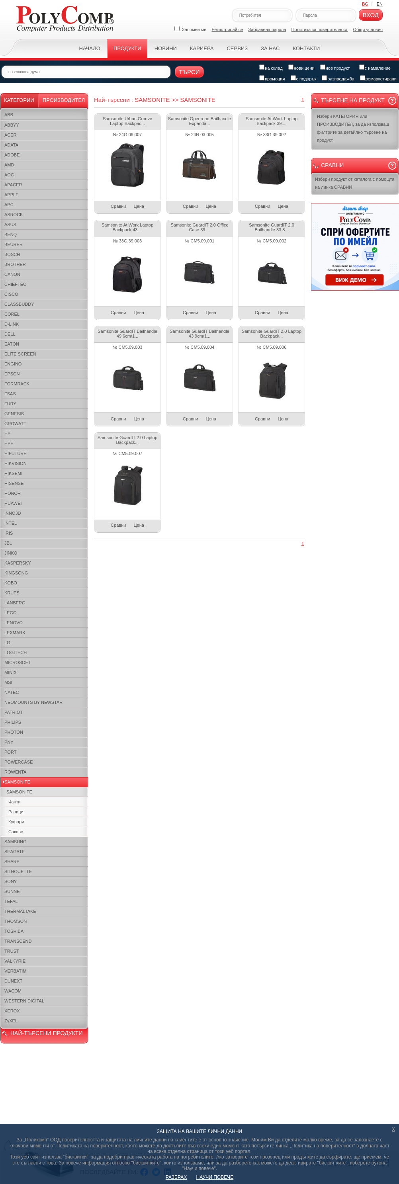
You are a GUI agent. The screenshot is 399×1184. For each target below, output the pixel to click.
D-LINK (11, 324)
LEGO (10, 612)
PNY (9, 742)
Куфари (16, 821)
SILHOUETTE (18, 871)
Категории (19, 100)
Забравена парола (267, 29)
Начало (89, 48)
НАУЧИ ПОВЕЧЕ (215, 1177)
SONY (10, 881)
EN (380, 4)
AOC (9, 174)
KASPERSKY (17, 563)
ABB (8, 114)
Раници (15, 811)
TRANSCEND (17, 941)
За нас (270, 48)
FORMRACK (16, 383)
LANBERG (14, 602)
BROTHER (15, 264)
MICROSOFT (17, 662)
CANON (12, 274)
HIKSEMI (13, 473)
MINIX (10, 672)
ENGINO (13, 363)
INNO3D (12, 513)
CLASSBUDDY (19, 304)
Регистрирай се (227, 29)
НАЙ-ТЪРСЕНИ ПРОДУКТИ (46, 1033)
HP (7, 433)
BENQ (10, 234)
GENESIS (14, 413)
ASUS (10, 224)
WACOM (13, 991)
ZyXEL (11, 1020)
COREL (12, 314)
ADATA (11, 145)
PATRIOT (13, 712)
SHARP (12, 861)
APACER (13, 184)
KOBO (10, 582)
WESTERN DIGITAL (24, 1000)
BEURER (13, 244)
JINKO (10, 553)
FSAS (10, 393)
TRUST (11, 951)
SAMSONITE (17, 782)
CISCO (11, 294)
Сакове (15, 831)
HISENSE (13, 483)
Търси (189, 71)
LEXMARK (14, 632)
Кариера (201, 48)
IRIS (8, 533)
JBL (8, 543)
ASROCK (13, 214)
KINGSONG (16, 573)
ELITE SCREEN (20, 354)
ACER (10, 135)
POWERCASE (18, 762)
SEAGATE (14, 851)
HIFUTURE (15, 453)
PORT (10, 752)
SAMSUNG (15, 841)
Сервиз (237, 48)
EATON (11, 344)
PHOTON (13, 732)
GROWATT (15, 423)
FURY (10, 403)
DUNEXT (13, 981)
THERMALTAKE (20, 911)
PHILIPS (12, 722)
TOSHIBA (13, 931)
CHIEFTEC (15, 284)
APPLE (11, 194)
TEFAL (11, 901)
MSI (8, 682)
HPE (9, 443)
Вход (371, 15)
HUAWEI (13, 503)
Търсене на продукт (353, 100)
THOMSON (15, 921)
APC (9, 204)
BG (365, 4)
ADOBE (12, 154)
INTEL (10, 523)
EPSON (12, 373)
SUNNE (12, 891)
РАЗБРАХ (176, 1177)
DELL (10, 334)
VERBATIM (15, 971)
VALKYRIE (14, 961)
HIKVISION (15, 463)
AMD (9, 164)
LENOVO (13, 622)
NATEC (11, 692)
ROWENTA (15, 772)
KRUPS (12, 592)
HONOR (12, 493)
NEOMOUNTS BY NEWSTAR (33, 702)
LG (7, 642)
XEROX (12, 1010)
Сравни (118, 206)
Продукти (127, 48)
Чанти (14, 801)
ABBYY (11, 125)
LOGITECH (15, 652)
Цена (138, 206)
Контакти (306, 48)
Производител (64, 100)
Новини (166, 48)
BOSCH (12, 254)
